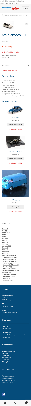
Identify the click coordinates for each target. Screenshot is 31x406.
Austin (5, 244)
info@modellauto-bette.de (9, 312)
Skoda (5, 236)
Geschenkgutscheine (9, 255)
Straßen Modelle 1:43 (15, 15)
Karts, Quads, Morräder (10, 274)
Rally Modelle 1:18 (9, 268)
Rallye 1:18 (6, 232)
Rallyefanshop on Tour (8, 380)
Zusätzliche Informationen (9, 70)
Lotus (4, 240)
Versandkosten (6, 357)
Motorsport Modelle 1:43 (11, 270)
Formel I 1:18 (7, 263)
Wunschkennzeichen (8, 376)
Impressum (5, 353)
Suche (15, 403)
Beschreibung (6, 65)
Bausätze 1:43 (8, 280)
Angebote (6, 278)
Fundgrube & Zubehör (10, 257)
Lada (4, 230)
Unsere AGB (5, 355)
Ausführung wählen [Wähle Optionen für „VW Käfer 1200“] (15, 124)
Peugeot (5, 248)
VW (23, 15)
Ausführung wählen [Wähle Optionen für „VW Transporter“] (15, 207)
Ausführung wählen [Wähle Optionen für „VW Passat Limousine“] (15, 158)
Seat (4, 234)
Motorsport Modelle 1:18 (11, 265)
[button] (11, 52)
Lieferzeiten (5, 360)
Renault (5, 253)
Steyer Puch (6, 246)
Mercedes (5, 251)
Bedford (5, 238)
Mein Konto (5, 403)
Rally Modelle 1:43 (9, 276)
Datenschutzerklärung (8, 351)
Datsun (5, 249)
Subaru (5, 242)
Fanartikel (7, 272)
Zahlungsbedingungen (8, 362)
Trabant (5, 229)
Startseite (6, 15)
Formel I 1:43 (7, 267)
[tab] (15, 65)
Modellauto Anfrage (7, 382)
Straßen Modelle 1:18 (10, 261)
